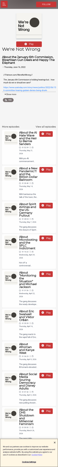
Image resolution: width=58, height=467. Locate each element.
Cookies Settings (29, 463)
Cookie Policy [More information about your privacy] (36, 456)
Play (29, 44)
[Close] (55, 444)
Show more (10, 94)
